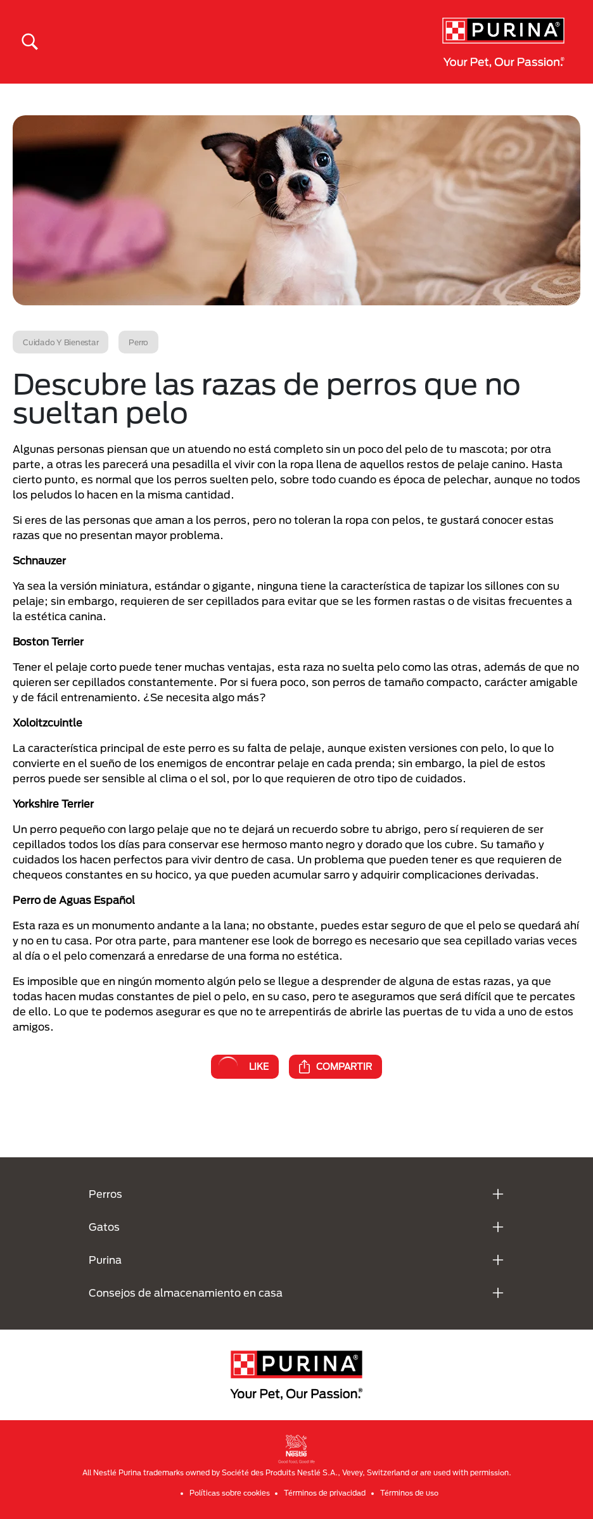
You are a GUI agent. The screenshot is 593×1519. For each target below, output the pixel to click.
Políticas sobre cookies (229, 1493)
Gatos (104, 1227)
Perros (105, 1194)
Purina (105, 1260)
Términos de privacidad (325, 1493)
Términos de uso (409, 1493)
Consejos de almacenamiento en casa (186, 1293)
